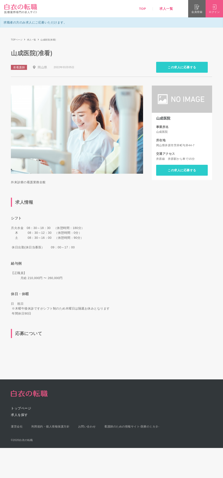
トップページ (21, 408)
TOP (142, 8)
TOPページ (16, 40)
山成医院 (163, 118)
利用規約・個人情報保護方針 (50, 426)
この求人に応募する (182, 67)
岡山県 (42, 67)
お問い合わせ (87, 426)
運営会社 (17, 426)
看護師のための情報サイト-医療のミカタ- (131, 426)
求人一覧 (166, 8)
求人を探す (19, 415)
